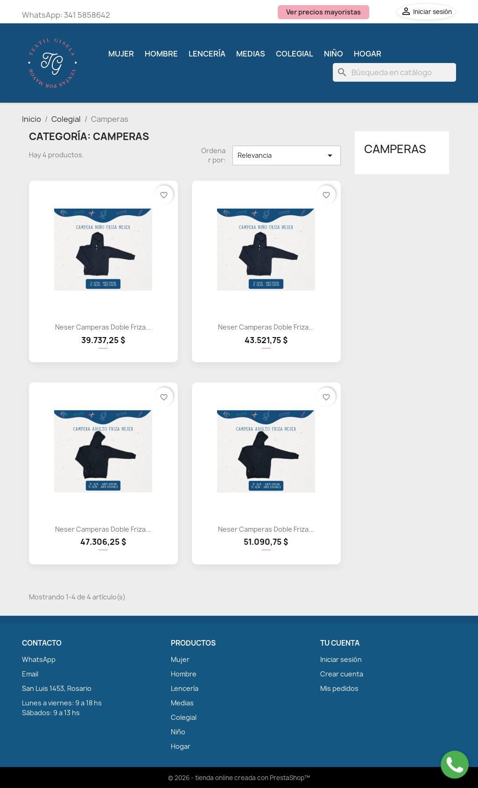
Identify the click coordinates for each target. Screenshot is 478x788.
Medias (250, 54)
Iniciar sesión (341, 659)
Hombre (161, 54)
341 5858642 (87, 15)
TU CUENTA (339, 643)
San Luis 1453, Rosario (56, 688)
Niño (333, 54)
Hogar (367, 54)
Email (30, 673)
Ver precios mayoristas (323, 11)
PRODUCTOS (193, 643)
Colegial (294, 54)
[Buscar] (394, 72)
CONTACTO (42, 643)
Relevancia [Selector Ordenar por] (287, 155)
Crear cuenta (341, 673)
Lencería (207, 54)
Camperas (395, 149)
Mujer (121, 54)
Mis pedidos (339, 688)
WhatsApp (39, 659)
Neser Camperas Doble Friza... (103, 327)
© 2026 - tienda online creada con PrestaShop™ (239, 778)
